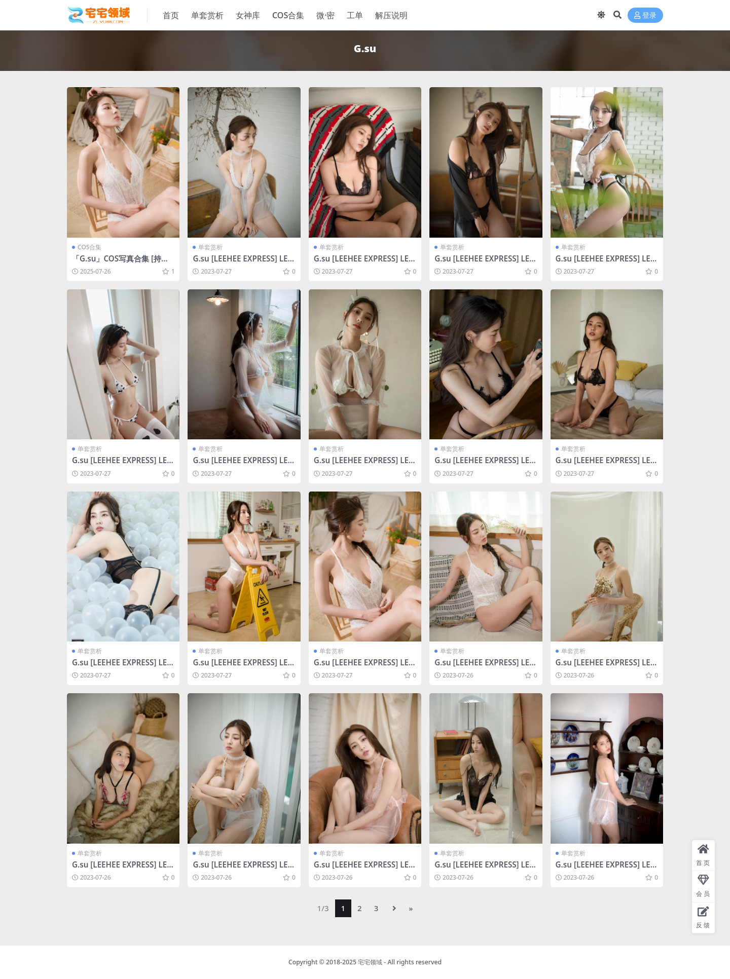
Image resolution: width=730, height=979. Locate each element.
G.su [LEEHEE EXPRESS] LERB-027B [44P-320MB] (484, 263)
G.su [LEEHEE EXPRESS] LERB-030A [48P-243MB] (484, 666)
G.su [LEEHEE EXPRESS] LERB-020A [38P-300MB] (364, 263)
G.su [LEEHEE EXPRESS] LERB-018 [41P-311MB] (243, 869)
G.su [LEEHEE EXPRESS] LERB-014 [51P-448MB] (364, 869)
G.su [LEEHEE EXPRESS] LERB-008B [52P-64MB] (605, 869)
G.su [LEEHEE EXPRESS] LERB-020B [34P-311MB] (122, 869)
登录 (645, 15)
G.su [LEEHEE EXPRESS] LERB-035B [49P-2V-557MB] (484, 464)
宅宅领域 (370, 962)
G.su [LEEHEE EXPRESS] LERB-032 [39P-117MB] (243, 263)
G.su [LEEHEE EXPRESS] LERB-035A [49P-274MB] (605, 464)
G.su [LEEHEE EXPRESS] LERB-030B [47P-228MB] (364, 666)
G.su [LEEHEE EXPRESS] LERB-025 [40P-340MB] (605, 666)
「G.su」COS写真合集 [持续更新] (120, 263)
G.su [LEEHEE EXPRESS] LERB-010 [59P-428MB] (484, 869)
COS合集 (89, 247)
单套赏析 (210, 247)
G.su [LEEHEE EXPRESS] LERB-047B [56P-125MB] (243, 464)
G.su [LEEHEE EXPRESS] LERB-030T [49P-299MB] (243, 666)
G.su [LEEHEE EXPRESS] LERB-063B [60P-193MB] (122, 464)
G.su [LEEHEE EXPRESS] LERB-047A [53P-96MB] (364, 464)
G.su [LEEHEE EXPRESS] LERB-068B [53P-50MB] (605, 263)
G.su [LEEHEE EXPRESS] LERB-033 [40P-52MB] (122, 666)
